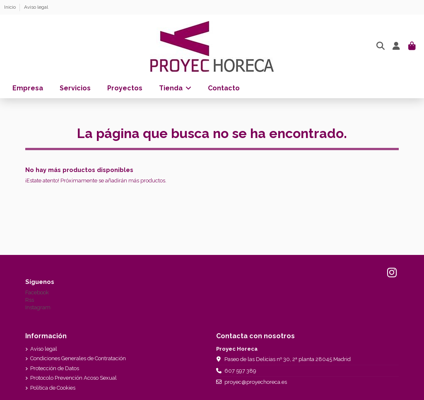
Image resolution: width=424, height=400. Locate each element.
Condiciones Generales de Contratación (78, 358)
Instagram (38, 307)
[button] (175, 88)
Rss (29, 300)
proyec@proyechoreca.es (255, 382)
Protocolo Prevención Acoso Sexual (73, 378)
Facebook (37, 292)
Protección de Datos (54, 368)
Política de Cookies (52, 388)
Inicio (10, 7)
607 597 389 (240, 371)
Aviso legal (36, 7)
